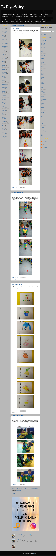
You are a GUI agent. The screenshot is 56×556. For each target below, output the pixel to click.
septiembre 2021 (4, 73)
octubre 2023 (4, 44)
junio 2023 (3, 47)
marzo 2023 (4, 51)
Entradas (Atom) (18, 490)
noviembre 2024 (4, 31)
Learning (31, 16)
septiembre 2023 (4, 46)
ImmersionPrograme (5, 16)
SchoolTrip (29, 19)
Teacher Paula (45, 147)
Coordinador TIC (45, 141)
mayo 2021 (3, 76)
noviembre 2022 (4, 57)
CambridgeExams (29, 11)
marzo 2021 (3, 79)
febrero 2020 (4, 92)
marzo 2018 (3, 117)
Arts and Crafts (11, 11)
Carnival (35, 11)
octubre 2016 (4, 136)
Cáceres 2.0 (17, 545)
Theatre (44, 21)
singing (43, 19)
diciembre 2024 (4, 29)
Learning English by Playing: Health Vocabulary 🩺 (23, 534)
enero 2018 (3, 120)
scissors (34, 19)
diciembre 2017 (4, 121)
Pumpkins (42, 102)
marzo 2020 (4, 91)
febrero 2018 (4, 118)
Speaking (48, 19)
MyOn (42, 93)
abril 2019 (3, 102)
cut (11, 12)
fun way (25, 14)
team (28, 21)
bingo (17, 11)
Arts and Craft (4, 11)
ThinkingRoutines (5, 23)
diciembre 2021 (4, 69)
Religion (15, 19)
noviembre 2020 (4, 84)
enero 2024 (3, 40)
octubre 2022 (4, 58)
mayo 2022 (3, 62)
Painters (42, 96)
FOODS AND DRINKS (17, 284)
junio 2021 (3, 75)
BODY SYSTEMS (15, 28)
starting (17, 21)
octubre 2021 (4, 72)
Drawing (27, 12)
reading (42, 103)
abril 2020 (3, 90)
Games (30, 14)
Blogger (34, 553)
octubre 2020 (4, 85)
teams (32, 21)
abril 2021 (3, 77)
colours (45, 11)
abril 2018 (3, 115)
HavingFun (41, 14)
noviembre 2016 (4, 135)
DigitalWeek (16, 12)
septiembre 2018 (4, 111)
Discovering (22, 12)
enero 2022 (3, 68)
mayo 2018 (3, 114)
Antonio (44, 140)
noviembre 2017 (4, 122)
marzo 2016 (3, 137)
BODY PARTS (15, 418)
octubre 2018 (4, 110)
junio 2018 (3, 113)
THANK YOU (13, 493)
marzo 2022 (4, 65)
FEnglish (10, 14)
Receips (10, 19)
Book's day (22, 11)
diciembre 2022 (4, 55)
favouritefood (4, 14)
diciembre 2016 (4, 133)
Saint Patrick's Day (21, 19)
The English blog (12, 6)
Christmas (41, 11)
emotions (38, 12)
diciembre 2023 (4, 42)
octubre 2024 (4, 32)
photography (43, 97)
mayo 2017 (3, 126)
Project (21, 189)
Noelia (43, 146)
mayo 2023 (3, 49)
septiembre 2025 (4, 27)
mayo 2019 (3, 100)
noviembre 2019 (4, 95)
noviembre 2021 (4, 70)
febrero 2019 (4, 105)
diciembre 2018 (4, 107)
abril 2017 (3, 128)
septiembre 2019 (4, 98)
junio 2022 (3, 61)
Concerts (50, 11)
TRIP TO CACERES (18, 539)
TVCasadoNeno (18, 23)
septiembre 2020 (4, 87)
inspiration (26, 16)
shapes (39, 19)
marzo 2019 (3, 103)
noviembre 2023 (4, 43)
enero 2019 (3, 106)
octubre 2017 (4, 124)
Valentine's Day (25, 23)
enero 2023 (3, 54)
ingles (12, 16)
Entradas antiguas (35, 488)
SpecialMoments (5, 21)
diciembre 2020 (4, 83)
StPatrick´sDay (23, 21)
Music (45, 16)
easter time (33, 12)
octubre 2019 (4, 96)
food (14, 14)
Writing (35, 23)
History (46, 14)
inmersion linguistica (18, 16)
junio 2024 (3, 34)
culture (8, 12)
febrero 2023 (4, 53)
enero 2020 (3, 94)
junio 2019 (3, 99)
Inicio (26, 488)
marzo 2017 (3, 129)
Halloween (35, 14)
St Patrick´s (12, 21)
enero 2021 (3, 81)
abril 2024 (3, 36)
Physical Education (44, 99)
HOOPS (13, 195)
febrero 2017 (4, 130)
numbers (42, 95)
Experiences (48, 12)
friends (18, 14)
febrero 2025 (4, 28)
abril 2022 (3, 64)
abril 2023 (3, 50)
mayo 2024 (3, 35)
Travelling (11, 23)
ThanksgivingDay (38, 21)
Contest (3, 12)
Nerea (43, 144)
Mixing (36, 16)
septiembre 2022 (4, 59)
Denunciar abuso (50, 38)
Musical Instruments (43, 92)
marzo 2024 (4, 38)
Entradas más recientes (17, 488)
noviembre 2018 (4, 109)
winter (31, 23)
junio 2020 (3, 88)
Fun (22, 14)
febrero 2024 (4, 39)
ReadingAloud (4, 19)
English (43, 12)
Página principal (43, 34)
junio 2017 (3, 125)
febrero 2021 (4, 80)
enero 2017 (3, 132)
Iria (43, 143)
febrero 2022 (4, 66)
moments (40, 16)
